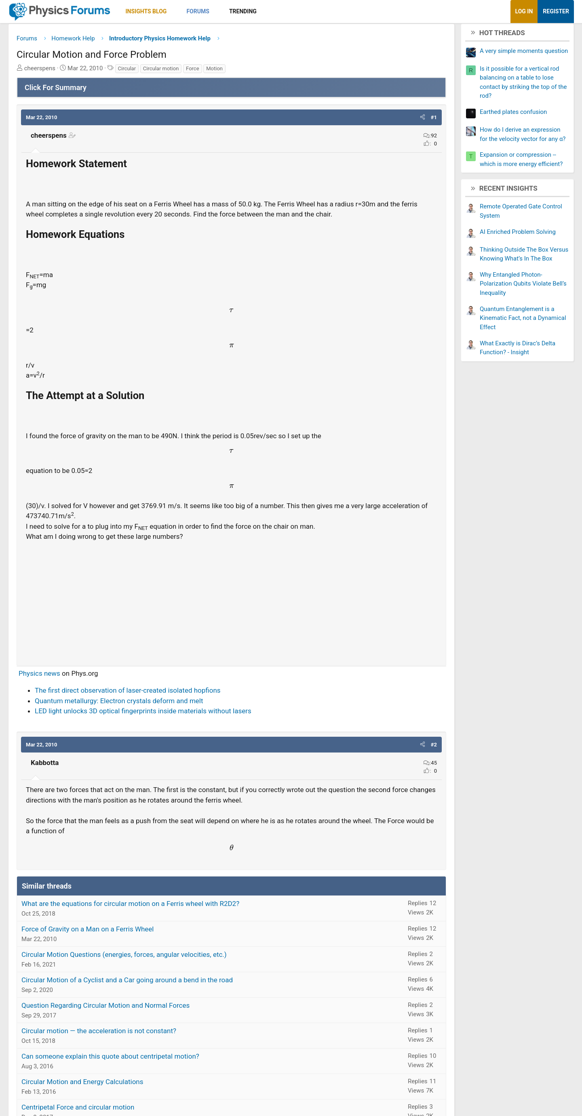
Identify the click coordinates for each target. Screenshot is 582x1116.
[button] (212, 11)
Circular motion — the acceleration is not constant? (137, 1044)
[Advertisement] (231, 613)
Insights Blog (184, 11)
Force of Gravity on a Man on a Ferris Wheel (126, 942)
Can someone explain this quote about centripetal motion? (149, 1070)
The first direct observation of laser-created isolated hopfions (166, 704)
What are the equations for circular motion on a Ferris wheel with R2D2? (169, 917)
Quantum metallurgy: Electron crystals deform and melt (157, 714)
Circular (165, 71)
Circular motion (199, 71)
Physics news (78, 687)
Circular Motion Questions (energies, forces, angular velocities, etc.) (162, 968)
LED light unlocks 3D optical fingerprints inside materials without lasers (181, 724)
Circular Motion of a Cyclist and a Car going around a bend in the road (165, 993)
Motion (253, 71)
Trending (281, 11)
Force (230, 71)
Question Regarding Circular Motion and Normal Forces (144, 1019)
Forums (236, 11)
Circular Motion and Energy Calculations (121, 1095)
